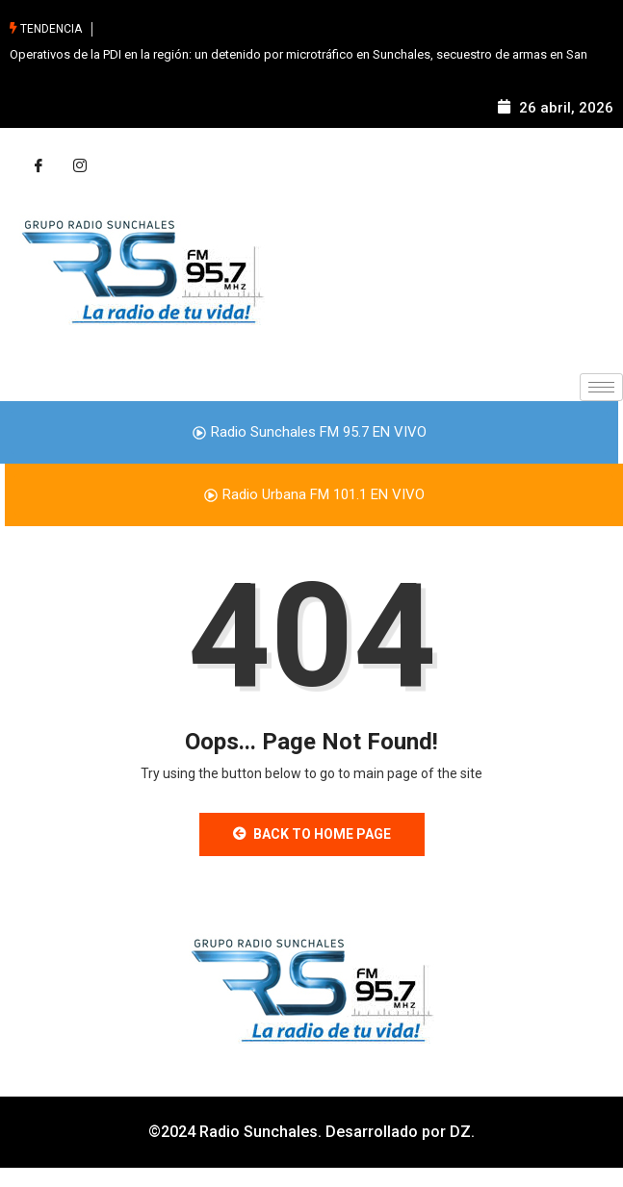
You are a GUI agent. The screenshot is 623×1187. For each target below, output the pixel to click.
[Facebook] (38, 166)
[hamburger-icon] (601, 387)
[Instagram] (79, 166)
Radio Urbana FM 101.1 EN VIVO (314, 494)
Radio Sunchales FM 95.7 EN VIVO (310, 432)
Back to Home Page (312, 834)
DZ (460, 1132)
